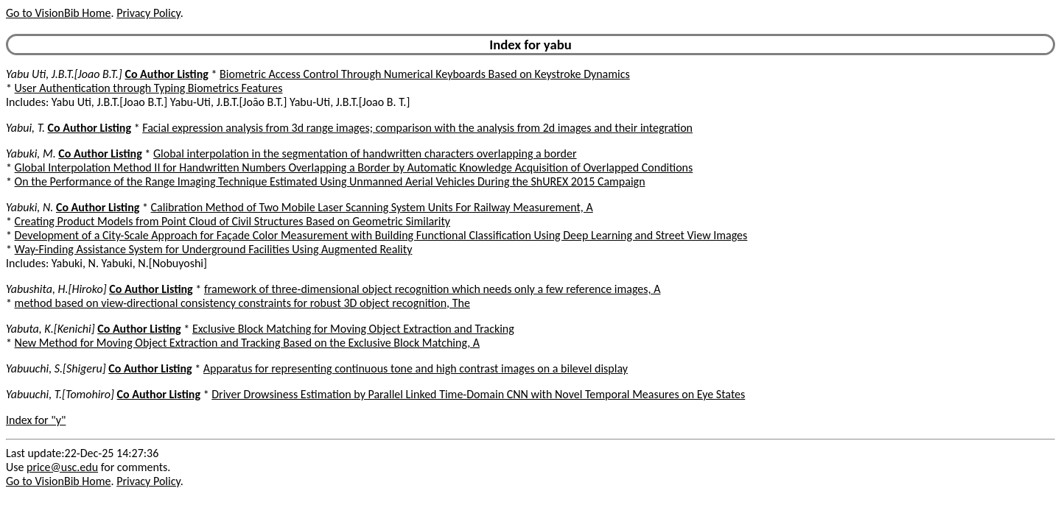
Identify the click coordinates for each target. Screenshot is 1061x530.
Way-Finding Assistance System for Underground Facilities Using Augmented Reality (214, 249)
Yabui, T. (25, 128)
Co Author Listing (166, 74)
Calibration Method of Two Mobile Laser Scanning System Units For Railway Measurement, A (372, 207)
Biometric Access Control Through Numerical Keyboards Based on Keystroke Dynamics (425, 74)
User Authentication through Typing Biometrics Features (149, 88)
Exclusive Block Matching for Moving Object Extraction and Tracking (353, 329)
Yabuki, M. (31, 153)
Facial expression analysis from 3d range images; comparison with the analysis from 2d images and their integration (417, 128)
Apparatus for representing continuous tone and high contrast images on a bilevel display (415, 368)
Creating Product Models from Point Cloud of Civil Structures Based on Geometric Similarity (232, 221)
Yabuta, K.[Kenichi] (50, 329)
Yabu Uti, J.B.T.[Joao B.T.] (64, 74)
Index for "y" (36, 420)
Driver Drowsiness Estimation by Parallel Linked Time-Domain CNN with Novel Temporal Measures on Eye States (478, 394)
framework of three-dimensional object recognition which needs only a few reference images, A (432, 289)
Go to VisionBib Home (58, 13)
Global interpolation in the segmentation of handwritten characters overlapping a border (365, 153)
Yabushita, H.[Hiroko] (56, 289)
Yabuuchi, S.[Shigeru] (56, 368)
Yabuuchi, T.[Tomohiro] (60, 394)
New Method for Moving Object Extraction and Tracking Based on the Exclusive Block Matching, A (247, 343)
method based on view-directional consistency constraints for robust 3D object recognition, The (242, 303)
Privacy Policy (148, 13)
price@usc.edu (62, 467)
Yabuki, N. (29, 207)
